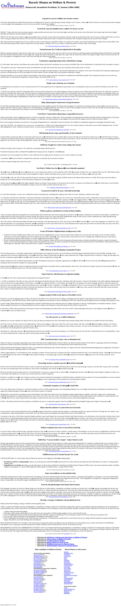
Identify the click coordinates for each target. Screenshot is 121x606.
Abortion (66, 552)
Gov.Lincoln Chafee (39, 570)
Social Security (68, 579)
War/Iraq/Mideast (68, 582)
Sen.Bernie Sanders (39, 572)
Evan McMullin (37, 567)
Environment (67, 563)
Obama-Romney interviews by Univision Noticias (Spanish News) (59, 99)
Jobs (65, 576)
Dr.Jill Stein (37, 563)
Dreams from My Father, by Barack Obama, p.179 (59, 496)
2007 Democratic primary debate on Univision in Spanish (59, 291)
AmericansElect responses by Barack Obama (62, 546)
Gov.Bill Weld (37, 561)
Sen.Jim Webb (37, 574)
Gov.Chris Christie (38, 579)
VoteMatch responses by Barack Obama (60, 544)
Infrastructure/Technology (70, 575)
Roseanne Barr (38, 565)
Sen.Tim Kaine (37, 559)
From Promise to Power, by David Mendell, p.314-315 (59, 382)
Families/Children (68, 564)
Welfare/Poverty (68, 583)
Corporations (67, 556)
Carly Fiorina (37, 582)
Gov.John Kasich (38, 586)
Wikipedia (66, 592)
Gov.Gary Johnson (38, 560)
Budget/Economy (68, 553)
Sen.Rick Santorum (39, 590)
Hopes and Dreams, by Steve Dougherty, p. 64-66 (59, 404)
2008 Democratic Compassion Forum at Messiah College (59, 207)
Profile (65, 587)
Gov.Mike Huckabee (39, 583)
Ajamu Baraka (37, 564)
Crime (65, 557)
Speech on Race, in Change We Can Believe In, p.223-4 (59, 228)
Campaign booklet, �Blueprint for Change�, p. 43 (59, 246)
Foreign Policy (67, 565)
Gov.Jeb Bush (37, 576)
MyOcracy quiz (68, 590)
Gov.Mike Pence (38, 556)
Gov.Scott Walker (38, 592)
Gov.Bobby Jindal (38, 585)
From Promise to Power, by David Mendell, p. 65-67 (59, 359)
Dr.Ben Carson (37, 578)
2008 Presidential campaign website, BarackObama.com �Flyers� (59, 313)
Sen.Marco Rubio (38, 589)
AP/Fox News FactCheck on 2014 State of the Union (59, 46)
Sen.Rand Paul (38, 587)
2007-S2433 (66, 533)
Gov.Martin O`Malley (39, 571)
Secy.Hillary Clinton (39, 557)
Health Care (67, 571)
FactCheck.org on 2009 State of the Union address (59, 129)
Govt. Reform (67, 568)
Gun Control (67, 570)
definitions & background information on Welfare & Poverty (67, 537)
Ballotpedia (67, 593)
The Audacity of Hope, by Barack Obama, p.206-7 (59, 424)
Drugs (65, 559)
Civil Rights (67, 554)
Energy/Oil (66, 561)
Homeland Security (69, 572)
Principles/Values (68, 578)
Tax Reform (67, 581)
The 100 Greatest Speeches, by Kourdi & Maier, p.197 (60, 451)
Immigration (67, 574)
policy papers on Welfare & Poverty (59, 539)
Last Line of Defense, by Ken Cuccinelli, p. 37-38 (59, 79)
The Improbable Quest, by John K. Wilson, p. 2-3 (59, 270)
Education (66, 560)
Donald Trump (37, 554)
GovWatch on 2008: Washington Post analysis (59, 187)
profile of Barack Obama (56, 541)
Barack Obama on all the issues (57, 542)
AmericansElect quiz (69, 589)
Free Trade (67, 567)
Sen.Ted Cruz (37, 581)
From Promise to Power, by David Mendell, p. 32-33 (59, 336)
